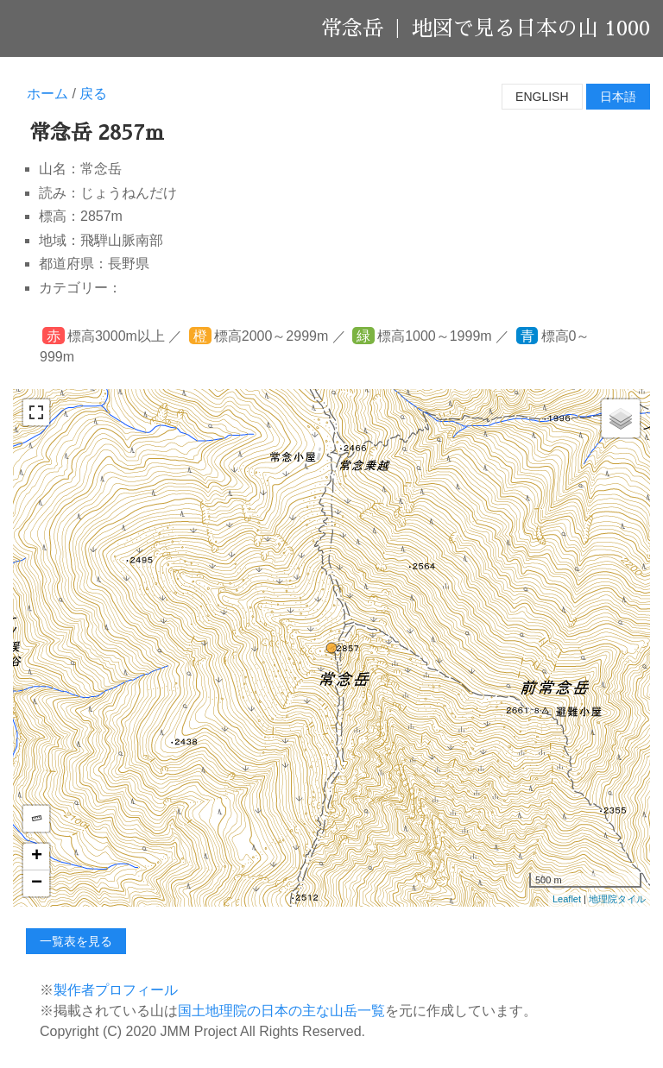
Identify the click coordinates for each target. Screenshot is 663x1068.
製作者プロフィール (116, 990)
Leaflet (566, 899)
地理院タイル (617, 899)
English (541, 97)
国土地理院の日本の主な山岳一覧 (281, 1010)
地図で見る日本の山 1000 (531, 28)
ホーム (47, 93)
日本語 (618, 97)
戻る (93, 93)
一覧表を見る (76, 941)
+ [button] (36, 857)
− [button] (36, 883)
